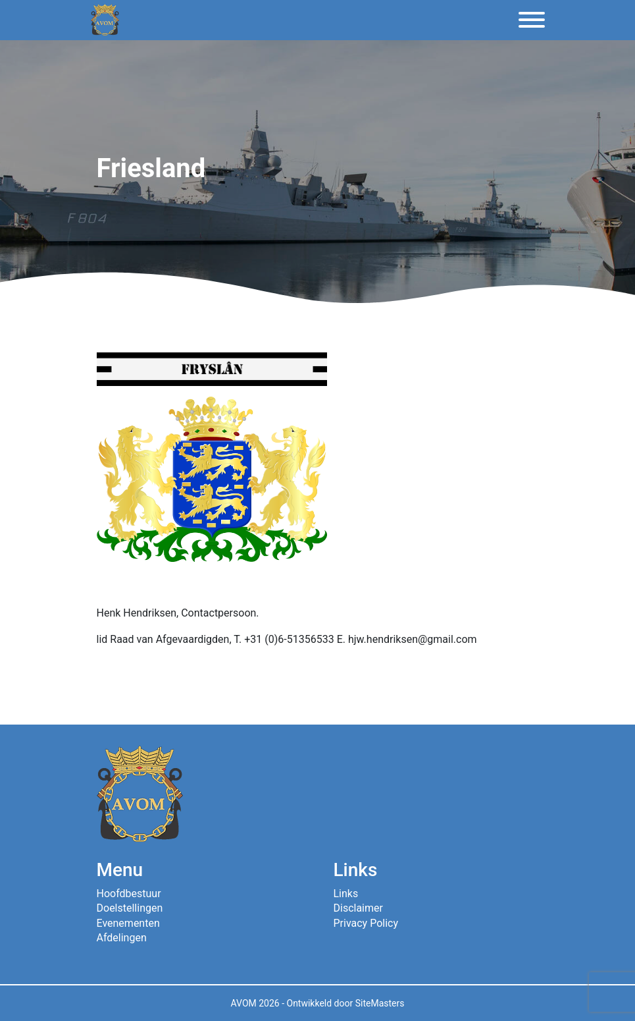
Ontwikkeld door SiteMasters (346, 1003)
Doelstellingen (130, 908)
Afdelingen (122, 937)
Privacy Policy (366, 923)
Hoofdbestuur (129, 893)
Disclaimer (358, 908)
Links (346, 893)
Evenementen (128, 923)
